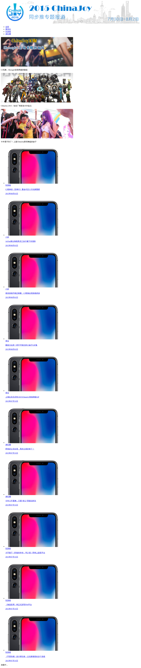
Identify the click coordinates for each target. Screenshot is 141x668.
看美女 (8, 29)
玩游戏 (8, 32)
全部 (7, 27)
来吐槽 (8, 34)
